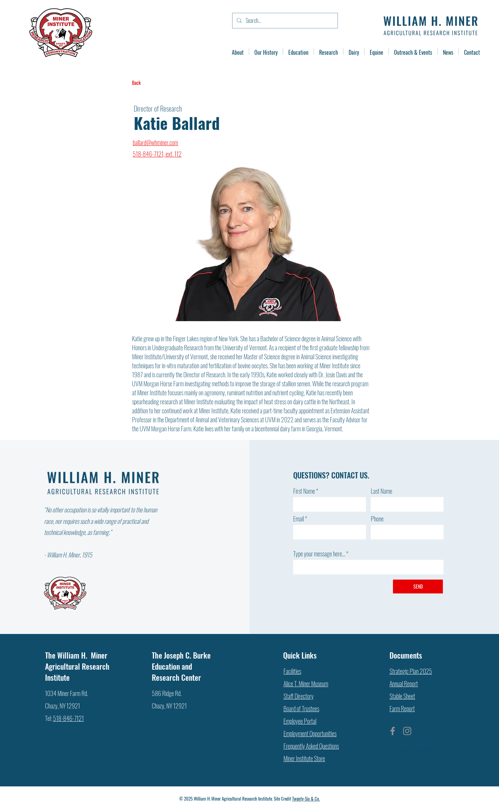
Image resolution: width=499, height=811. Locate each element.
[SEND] (418, 586)
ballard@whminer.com (155, 142)
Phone (377, 518)
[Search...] (284, 20)
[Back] (155, 83)
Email (298, 518)
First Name (304, 491)
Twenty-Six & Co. (306, 798)
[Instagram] (407, 731)
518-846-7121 (68, 718)
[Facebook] (392, 731)
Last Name (381, 491)
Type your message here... (319, 553)
